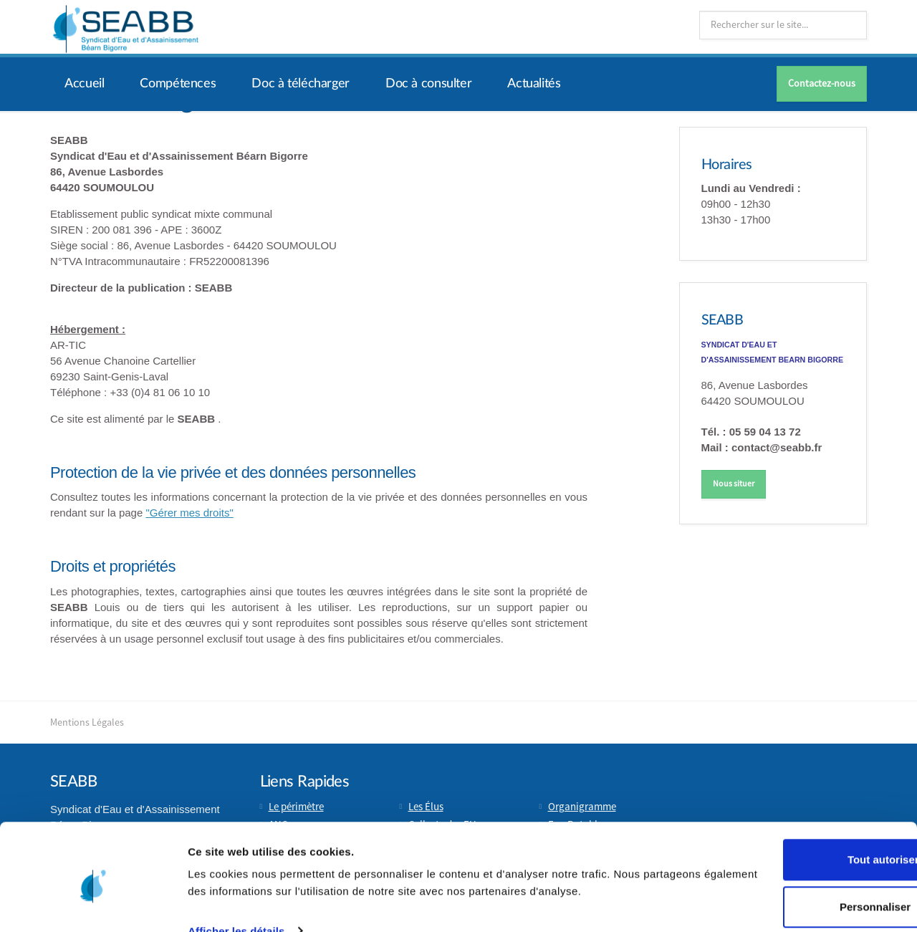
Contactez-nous (821, 83)
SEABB (723, 320)
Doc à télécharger (300, 83)
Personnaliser (798, 847)
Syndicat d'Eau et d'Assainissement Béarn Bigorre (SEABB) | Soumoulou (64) (125, 29)
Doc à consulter (428, 83)
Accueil (84, 83)
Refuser (797, 894)
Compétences (178, 83)
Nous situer (733, 483)
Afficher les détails (236, 888)
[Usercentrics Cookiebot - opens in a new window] (92, 904)
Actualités (533, 83)
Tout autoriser (797, 800)
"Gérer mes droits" (189, 512)
